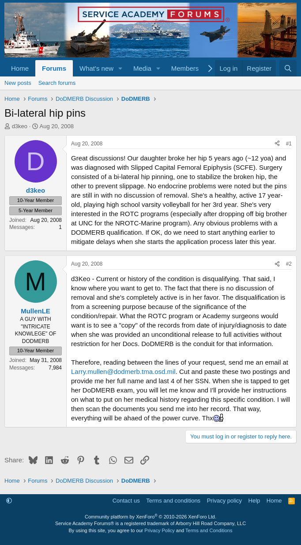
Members (185, 68)
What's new (96, 68)
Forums (54, 68)
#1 (289, 144)
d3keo (19, 126)
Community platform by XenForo (150, 516)
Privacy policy (224, 500)
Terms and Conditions (208, 530)
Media (142, 68)
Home (20, 68)
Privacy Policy (159, 530)
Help (254, 500)
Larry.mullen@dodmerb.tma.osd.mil (123, 371)
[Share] (277, 144)
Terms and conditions (173, 500)
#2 (289, 264)
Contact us (126, 500)
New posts (17, 83)
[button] (120, 68)
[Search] (288, 68)
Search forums (57, 83)
